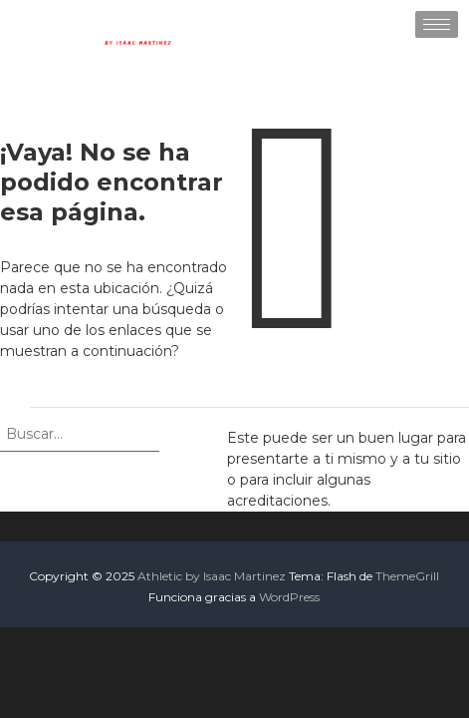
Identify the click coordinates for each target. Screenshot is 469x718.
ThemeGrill (407, 575)
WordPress (289, 596)
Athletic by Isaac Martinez (211, 575)
